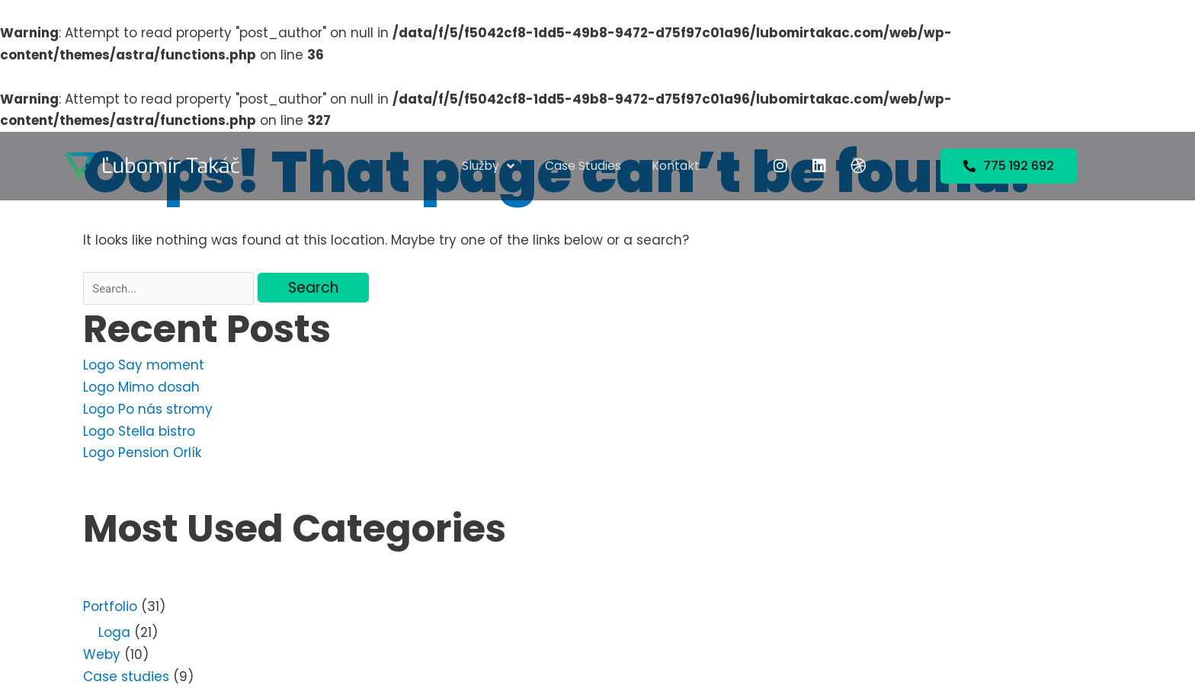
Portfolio (110, 606)
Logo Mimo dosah (141, 387)
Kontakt (676, 165)
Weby (101, 654)
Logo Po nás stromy (148, 409)
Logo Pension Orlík (142, 452)
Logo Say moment (143, 365)
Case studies (583, 165)
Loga (114, 632)
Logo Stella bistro (139, 431)
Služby (488, 166)
